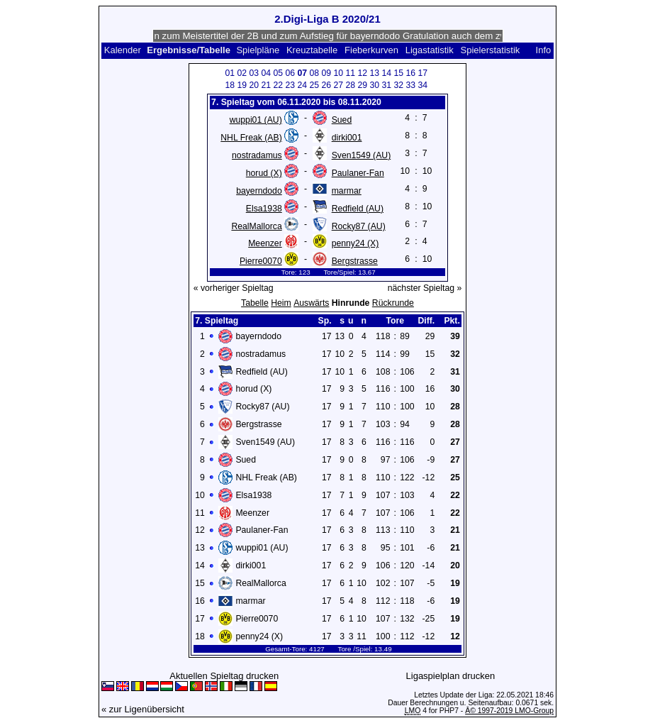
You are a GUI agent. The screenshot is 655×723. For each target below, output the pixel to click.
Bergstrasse (355, 261)
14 (387, 73)
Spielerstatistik (490, 50)
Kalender (122, 50)
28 (351, 85)
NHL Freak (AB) (250, 138)
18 (230, 85)
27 (339, 85)
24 (303, 85)
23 (291, 85)
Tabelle (255, 303)
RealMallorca (256, 226)
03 (254, 73)
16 (411, 73)
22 (279, 85)
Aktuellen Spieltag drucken (224, 675)
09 (327, 73)
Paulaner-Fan (358, 173)
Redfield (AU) (358, 209)
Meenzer (265, 243)
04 (266, 73)
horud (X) (264, 173)
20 (254, 85)
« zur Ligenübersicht (142, 709)
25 (315, 85)
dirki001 (347, 138)
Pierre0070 (261, 261)
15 (399, 73)
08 (315, 73)
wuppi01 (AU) (256, 120)
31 (387, 85)
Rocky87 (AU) (359, 226)
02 (242, 73)
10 (339, 73)
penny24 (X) (355, 243)
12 (363, 73)
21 (266, 85)
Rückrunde (393, 303)
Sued (342, 120)
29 (363, 85)
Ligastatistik (429, 50)
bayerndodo (259, 191)
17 (423, 73)
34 (423, 85)
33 (411, 85)
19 (242, 85)
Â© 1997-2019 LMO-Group (509, 710)
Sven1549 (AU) (361, 155)
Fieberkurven (371, 50)
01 (230, 73)
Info (544, 50)
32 (399, 85)
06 (291, 73)
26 (327, 85)
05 (279, 73)
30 (375, 85)
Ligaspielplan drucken (451, 675)
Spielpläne (257, 50)
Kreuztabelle (311, 50)
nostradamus (257, 155)
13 (375, 73)
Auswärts (311, 303)
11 (351, 73)
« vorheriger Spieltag (234, 288)
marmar (347, 191)
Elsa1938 (264, 209)
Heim (281, 303)
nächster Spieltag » (425, 288)
